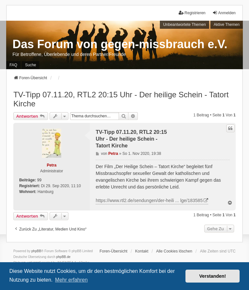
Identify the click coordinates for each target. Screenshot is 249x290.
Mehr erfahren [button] (71, 280)
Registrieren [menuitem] (192, 12)
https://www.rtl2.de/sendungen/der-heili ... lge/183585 (149, 200)
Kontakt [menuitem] (141, 251)
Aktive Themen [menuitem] (227, 24)
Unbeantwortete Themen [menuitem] (184, 24)
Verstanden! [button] (212, 276)
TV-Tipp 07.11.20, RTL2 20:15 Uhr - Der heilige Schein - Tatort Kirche (121, 99)
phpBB (36, 251)
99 (39, 180)
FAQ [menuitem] (13, 65)
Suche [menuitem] (30, 65)
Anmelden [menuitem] (224, 12)
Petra (51, 165)
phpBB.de (63, 257)
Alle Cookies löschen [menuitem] (174, 251)
